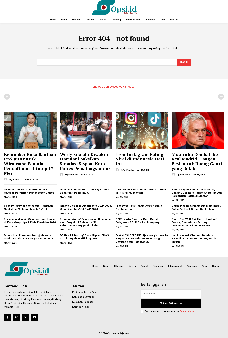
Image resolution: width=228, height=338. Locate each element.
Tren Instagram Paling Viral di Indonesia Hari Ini (140, 158)
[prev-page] (7, 97)
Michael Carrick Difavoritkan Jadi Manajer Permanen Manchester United (29, 191)
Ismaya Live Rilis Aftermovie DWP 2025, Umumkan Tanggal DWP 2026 (86, 207)
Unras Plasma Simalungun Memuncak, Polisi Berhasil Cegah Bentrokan (196, 207)
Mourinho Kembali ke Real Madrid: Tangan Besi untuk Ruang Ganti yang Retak (197, 161)
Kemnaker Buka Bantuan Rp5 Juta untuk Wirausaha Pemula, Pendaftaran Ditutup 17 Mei (30, 163)
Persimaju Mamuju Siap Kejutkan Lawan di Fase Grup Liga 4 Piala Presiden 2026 (30, 220)
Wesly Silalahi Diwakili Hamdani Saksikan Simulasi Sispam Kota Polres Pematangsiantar (85, 161)
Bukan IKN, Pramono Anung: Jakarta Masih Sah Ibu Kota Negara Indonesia (28, 237)
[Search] (184, 62)
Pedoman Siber (187, 311)
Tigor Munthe (15, 179)
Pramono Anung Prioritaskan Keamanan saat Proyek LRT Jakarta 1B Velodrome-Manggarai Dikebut (86, 222)
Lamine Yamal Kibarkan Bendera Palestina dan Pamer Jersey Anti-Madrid (194, 238)
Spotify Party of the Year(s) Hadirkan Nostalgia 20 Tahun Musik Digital (28, 207)
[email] (171, 293)
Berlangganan (171, 303)
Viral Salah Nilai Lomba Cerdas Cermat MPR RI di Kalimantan (141, 191)
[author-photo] (6, 179)
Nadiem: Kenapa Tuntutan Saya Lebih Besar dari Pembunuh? (84, 191)
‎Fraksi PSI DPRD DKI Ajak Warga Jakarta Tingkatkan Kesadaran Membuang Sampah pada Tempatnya (142, 238)
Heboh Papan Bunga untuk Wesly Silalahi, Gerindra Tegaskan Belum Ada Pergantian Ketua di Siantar (197, 192)
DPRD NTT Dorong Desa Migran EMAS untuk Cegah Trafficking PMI (84, 237)
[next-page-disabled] (221, 97)
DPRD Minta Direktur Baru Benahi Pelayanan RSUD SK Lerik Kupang (137, 220)
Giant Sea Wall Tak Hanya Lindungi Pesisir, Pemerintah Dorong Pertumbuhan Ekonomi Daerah (194, 222)
